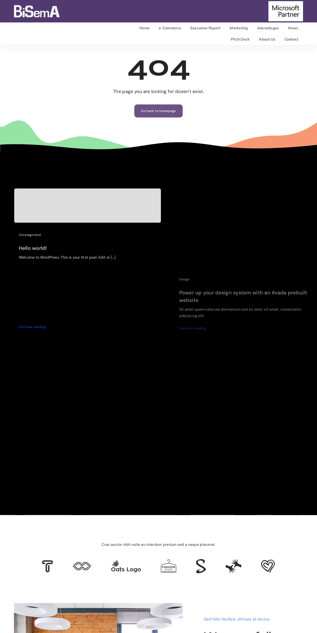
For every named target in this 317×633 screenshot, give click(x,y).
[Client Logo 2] (268, 561)
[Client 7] (201, 561)
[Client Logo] (126, 562)
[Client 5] (81, 564)
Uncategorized (30, 236)
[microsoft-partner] (285, 3)
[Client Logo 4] (168, 561)
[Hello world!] (87, 207)
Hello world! (33, 250)
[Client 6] (47, 562)
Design (184, 282)
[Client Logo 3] (233, 561)
